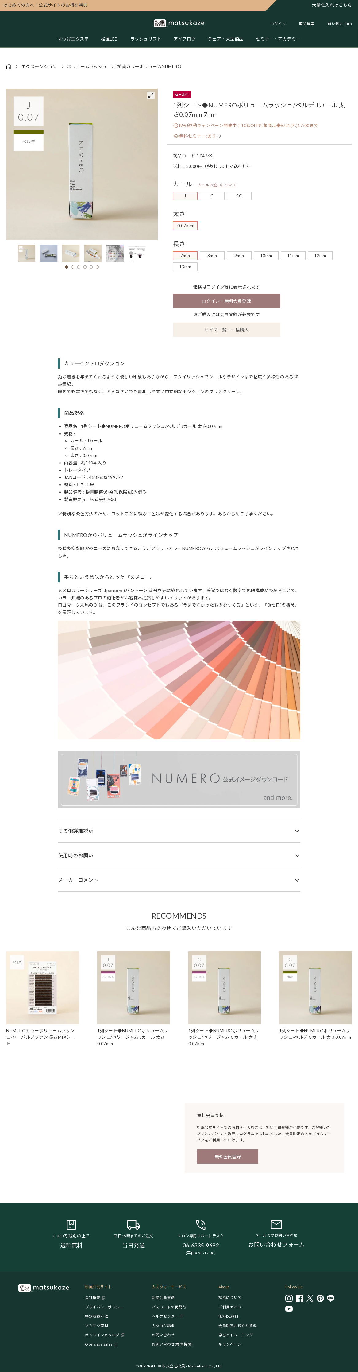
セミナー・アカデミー (278, 38)
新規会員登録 (163, 1297)
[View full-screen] (151, 95)
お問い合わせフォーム (276, 1244)
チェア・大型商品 (226, 38)
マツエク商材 (96, 1326)
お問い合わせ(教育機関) (172, 1344)
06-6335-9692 (201, 1245)
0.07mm (185, 225)
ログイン (278, 23)
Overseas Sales (99, 1344)
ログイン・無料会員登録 (226, 301)
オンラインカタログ (102, 1335)
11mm (293, 255)
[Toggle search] (303, 23)
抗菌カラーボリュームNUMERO (149, 66)
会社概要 (92, 1297)
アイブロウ (185, 38)
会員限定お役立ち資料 (237, 1326)
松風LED (109, 38)
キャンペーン (229, 1344)
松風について (229, 1297)
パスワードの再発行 (169, 1307)
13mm (185, 266)
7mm (185, 255)
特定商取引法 (96, 1316)
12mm (320, 255)
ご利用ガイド (229, 1307)
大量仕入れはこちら (332, 5)
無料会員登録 (227, 1156)
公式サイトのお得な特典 (45, 5)
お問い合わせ (163, 1335)
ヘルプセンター (165, 1316)
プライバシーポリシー (104, 1307)
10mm (266, 255)
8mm (212, 255)
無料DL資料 (228, 1316)
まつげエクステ (73, 38)
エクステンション (39, 66)
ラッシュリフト (146, 38)
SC (239, 195)
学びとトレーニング (235, 1335)
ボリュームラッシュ (87, 66)
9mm (239, 255)
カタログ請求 (163, 1326)
